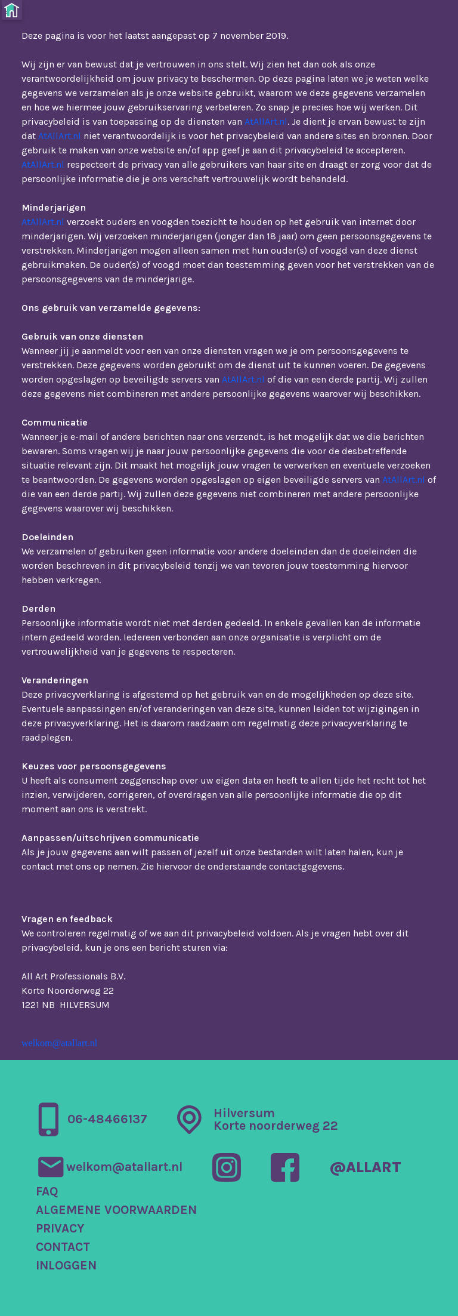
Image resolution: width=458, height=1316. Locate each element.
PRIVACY (60, 1228)
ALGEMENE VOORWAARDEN (116, 1210)
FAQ (47, 1191)
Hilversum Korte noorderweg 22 (275, 1119)
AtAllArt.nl (266, 121)
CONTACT (63, 1247)
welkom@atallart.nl (59, 1043)
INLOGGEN (66, 1265)
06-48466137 (107, 1119)
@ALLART (365, 1167)
